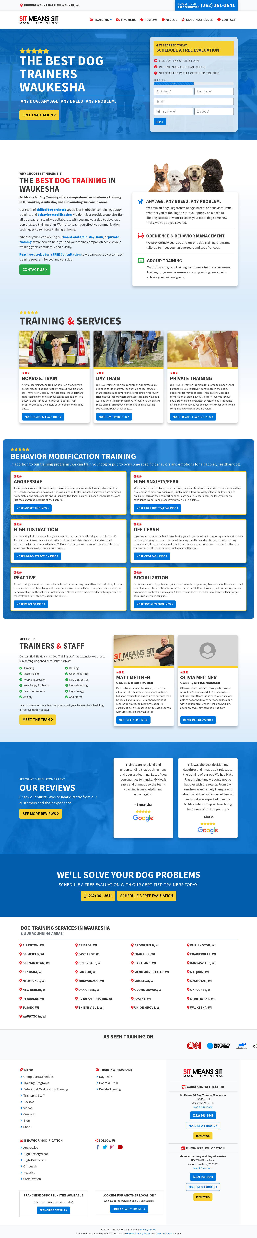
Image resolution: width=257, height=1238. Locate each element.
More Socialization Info (155, 604)
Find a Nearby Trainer (129, 1209)
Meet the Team (38, 719)
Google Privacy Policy (138, 1233)
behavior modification (55, 214)
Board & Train (108, 1083)
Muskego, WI (142, 981)
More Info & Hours (203, 1126)
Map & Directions (202, 1106)
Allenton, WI (31, 945)
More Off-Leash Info (152, 556)
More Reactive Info (31, 604)
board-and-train (75, 237)
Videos (27, 1108)
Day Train (105, 1077)
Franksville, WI (201, 954)
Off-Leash (30, 1166)
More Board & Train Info (43, 417)
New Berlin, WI (33, 990)
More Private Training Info (193, 417)
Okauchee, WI (199, 990)
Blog (26, 1120)
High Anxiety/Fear (35, 1154)
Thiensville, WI (89, 1007)
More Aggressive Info (33, 508)
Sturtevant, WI (201, 998)
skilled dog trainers (51, 209)
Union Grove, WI (146, 1007)
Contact (29, 1114)
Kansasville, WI (201, 963)
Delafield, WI (31, 954)
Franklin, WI (143, 954)
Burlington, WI (201, 945)
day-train (96, 237)
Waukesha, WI (199, 1007)
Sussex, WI (29, 1007)
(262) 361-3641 (98, 895)
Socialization (32, 1179)
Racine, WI (141, 998)
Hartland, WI (143, 963)
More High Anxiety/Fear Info (157, 508)
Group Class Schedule (38, 1077)
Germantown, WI (34, 963)
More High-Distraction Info (37, 556)
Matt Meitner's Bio (133, 720)
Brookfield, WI (145, 945)
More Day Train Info (114, 417)
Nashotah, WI (199, 981)
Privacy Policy (147, 1229)
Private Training (110, 1089)
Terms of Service (164, 1233)
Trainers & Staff (34, 1095)
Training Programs (36, 1083)
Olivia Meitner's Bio (198, 720)
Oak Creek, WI (88, 990)
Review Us (203, 1136)
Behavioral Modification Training (45, 1089)
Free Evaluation (39, 114)
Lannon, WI (86, 972)
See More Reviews (41, 813)
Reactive (29, 1172)
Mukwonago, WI (89, 981)
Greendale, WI (88, 963)
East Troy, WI (87, 954)
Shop (27, 1127)
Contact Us (35, 269)
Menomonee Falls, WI (150, 972)
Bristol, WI (86, 945)
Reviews (28, 1102)
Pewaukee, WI (31, 998)
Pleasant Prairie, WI (93, 998)
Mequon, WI (198, 972)
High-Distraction (34, 1160)
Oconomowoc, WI (147, 990)
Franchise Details (53, 1210)
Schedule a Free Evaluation (146, 895)
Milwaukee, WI (32, 981)
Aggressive (30, 1147)
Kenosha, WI (30, 972)
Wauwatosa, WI (32, 1016)
